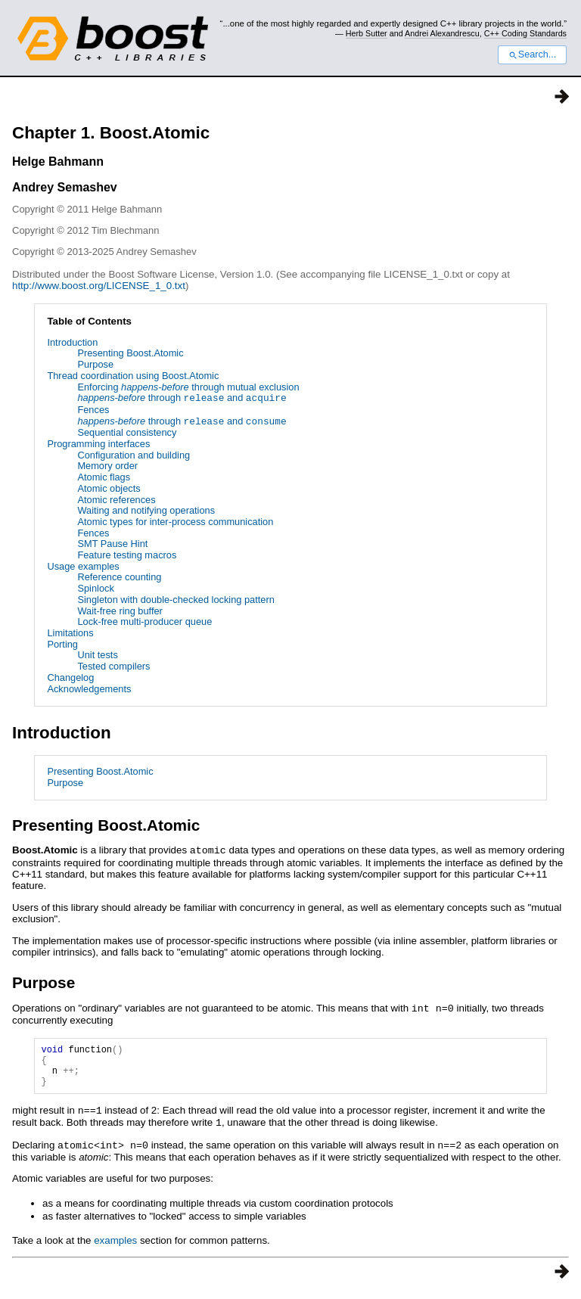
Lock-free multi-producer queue (144, 621)
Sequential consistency (126, 432)
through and (181, 398)
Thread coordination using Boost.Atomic (133, 375)
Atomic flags (103, 477)
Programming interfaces (98, 443)
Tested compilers (113, 666)
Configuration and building (133, 455)
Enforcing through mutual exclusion (188, 387)
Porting (62, 644)
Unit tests (97, 654)
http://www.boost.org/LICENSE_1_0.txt (98, 285)
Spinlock (95, 588)
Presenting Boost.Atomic (130, 353)
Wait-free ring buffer (119, 611)
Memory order (107, 465)
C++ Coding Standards (525, 33)
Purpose (95, 364)
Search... (532, 54)
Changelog (70, 677)
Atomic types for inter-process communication (175, 521)
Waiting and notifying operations (146, 510)
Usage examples (83, 566)
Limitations (70, 633)
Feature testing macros (126, 555)
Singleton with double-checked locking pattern (175, 599)
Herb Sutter (366, 33)
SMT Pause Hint (112, 543)
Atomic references (116, 499)
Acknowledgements (89, 689)
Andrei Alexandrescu (442, 33)
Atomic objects (108, 488)
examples (115, 1245)
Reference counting (119, 577)
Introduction (72, 342)
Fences (93, 409)
